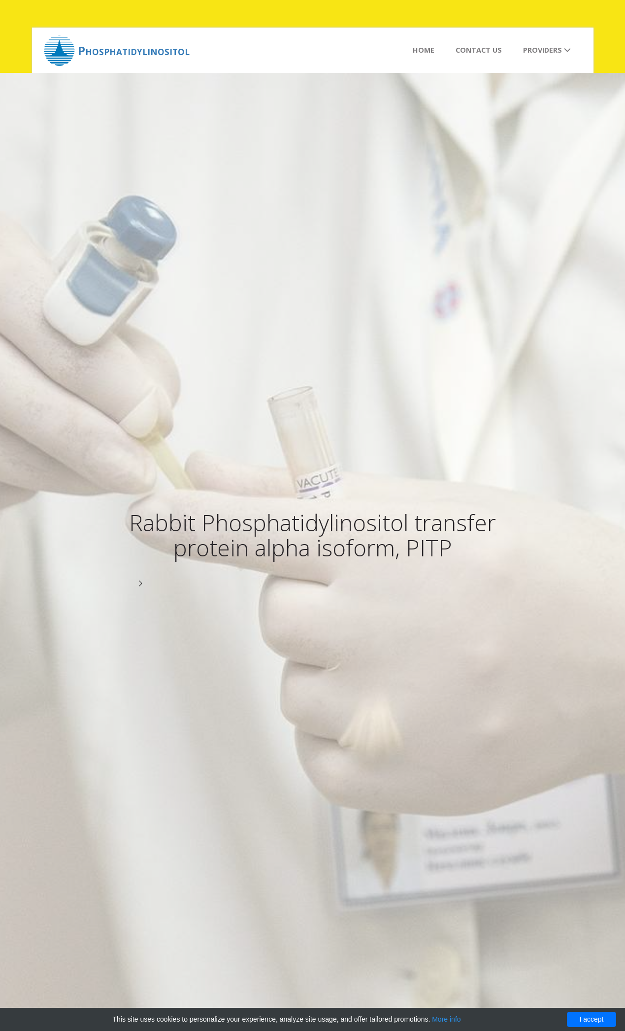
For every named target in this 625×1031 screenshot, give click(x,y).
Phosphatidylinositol (134, 50)
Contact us (479, 50)
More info (446, 1019)
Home (423, 50)
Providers (547, 50)
